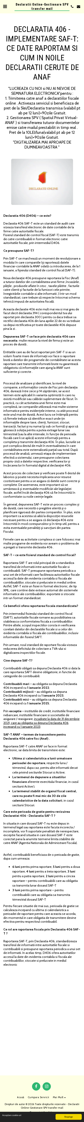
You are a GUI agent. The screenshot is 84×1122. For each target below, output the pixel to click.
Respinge (69, 1116)
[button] (5, 6)
